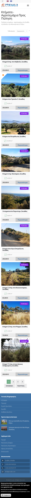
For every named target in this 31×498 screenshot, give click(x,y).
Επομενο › (9, 386)
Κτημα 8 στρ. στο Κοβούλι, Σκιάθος (15, 62)
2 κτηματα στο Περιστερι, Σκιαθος (14, 211)
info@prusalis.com (10, 471)
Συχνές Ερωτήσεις (6, 406)
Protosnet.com (18, 481)
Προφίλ (3, 440)
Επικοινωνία (5, 451)
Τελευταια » (21, 386)
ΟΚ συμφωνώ (5, 496)
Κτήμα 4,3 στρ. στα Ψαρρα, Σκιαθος (15, 327)
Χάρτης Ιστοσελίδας (7, 448)
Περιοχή (3, 403)
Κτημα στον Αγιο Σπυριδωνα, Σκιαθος (13, 249)
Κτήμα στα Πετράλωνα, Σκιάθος (14, 136)
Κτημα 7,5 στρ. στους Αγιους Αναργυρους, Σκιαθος (12, 365)
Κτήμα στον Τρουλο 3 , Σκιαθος (13, 99)
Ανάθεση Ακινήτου (6, 412)
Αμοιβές (3, 409)
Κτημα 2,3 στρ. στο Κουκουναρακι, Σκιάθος (14, 288)
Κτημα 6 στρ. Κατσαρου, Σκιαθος (14, 174)
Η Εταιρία (4, 400)
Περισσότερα (23, 70)
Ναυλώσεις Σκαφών (7, 443)
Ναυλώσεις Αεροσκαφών (8, 445)
